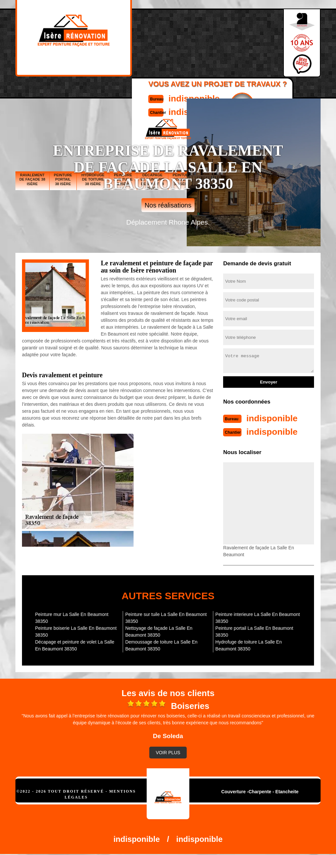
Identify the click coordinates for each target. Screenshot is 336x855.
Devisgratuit (233, 40)
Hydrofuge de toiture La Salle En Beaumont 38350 (248, 645)
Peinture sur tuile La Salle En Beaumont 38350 (166, 617)
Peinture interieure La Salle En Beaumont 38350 (257, 617)
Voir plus (168, 752)
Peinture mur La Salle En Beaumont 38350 (71, 617)
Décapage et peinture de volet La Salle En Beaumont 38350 (74, 645)
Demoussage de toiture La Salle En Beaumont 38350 (161, 645)
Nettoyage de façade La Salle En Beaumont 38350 (159, 631)
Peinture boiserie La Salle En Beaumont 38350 (75, 631)
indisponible (183, 34)
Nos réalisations (168, 205)
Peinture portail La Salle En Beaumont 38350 (254, 631)
